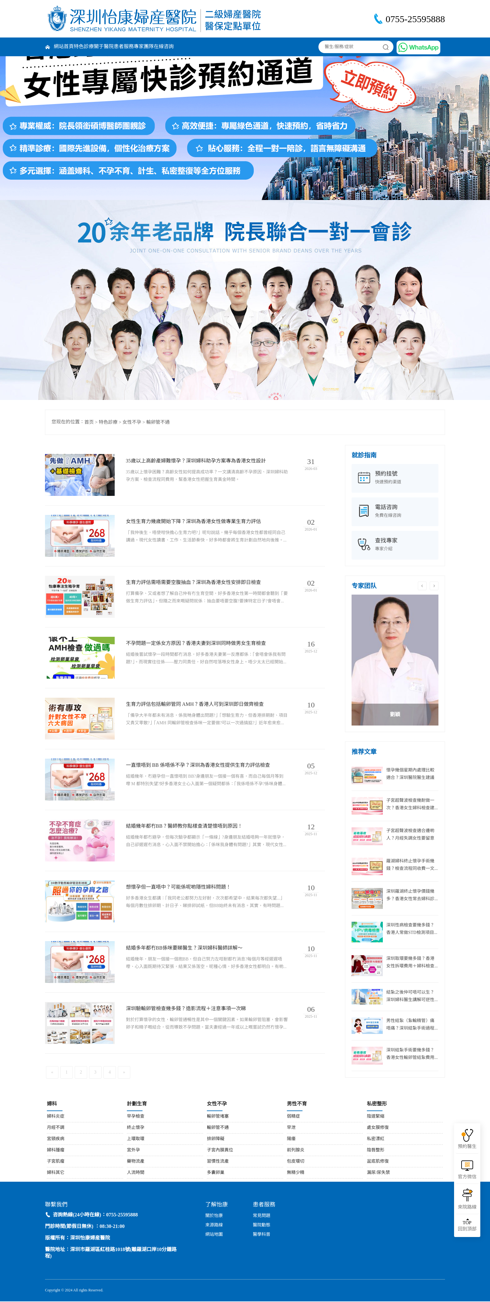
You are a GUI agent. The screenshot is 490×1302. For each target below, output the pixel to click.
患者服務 (124, 46)
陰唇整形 (375, 1150)
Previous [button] (422, 585)
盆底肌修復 (378, 1162)
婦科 (52, 1104)
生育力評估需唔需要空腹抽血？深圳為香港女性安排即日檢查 (193, 583)
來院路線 (467, 1207)
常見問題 (261, 1216)
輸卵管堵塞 (218, 1117)
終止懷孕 (135, 1128)
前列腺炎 (295, 1150)
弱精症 (293, 1117)
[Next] (124, 1073)
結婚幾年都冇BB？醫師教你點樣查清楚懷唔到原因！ (184, 826)
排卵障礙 (215, 1139)
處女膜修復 (378, 1128)
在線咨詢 (164, 46)
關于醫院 (104, 46)
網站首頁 (64, 46)
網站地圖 (214, 1235)
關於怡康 (214, 1216)
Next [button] (434, 585)
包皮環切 (295, 1162)
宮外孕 (133, 1150)
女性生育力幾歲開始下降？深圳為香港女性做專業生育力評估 (193, 522)
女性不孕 (131, 422)
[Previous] (52, 1073)
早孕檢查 (135, 1117)
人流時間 (135, 1173)
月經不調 (55, 1128)
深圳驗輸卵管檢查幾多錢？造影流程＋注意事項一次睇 (186, 1009)
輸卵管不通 (158, 422)
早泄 (291, 1128)
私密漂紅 (375, 1139)
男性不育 (297, 1104)
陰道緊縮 (375, 1117)
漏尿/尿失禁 (378, 1173)
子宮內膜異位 (220, 1150)
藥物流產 (135, 1162)
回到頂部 (467, 1226)
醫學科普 (261, 1235)
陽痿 (291, 1139)
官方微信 (467, 1177)
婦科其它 (55, 1173)
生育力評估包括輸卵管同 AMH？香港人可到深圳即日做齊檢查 (195, 704)
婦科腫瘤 (55, 1150)
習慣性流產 (218, 1162)
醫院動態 (261, 1226)
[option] (395, 660)
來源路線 (214, 1226)
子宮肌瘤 (55, 1162)
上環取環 (135, 1139)
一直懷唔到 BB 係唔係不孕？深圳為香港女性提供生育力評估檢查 (198, 765)
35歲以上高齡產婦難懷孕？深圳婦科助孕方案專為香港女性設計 (196, 461)
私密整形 (377, 1104)
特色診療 (84, 46)
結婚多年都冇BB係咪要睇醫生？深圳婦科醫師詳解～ (184, 948)
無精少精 (295, 1173)
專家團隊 (144, 46)
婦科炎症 (55, 1117)
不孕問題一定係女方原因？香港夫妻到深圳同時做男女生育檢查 (196, 643)
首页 (89, 422)
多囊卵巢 (215, 1173)
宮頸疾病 (55, 1139)
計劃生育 (137, 1104)
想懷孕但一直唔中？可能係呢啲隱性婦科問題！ (178, 887)
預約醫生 (467, 1146)
